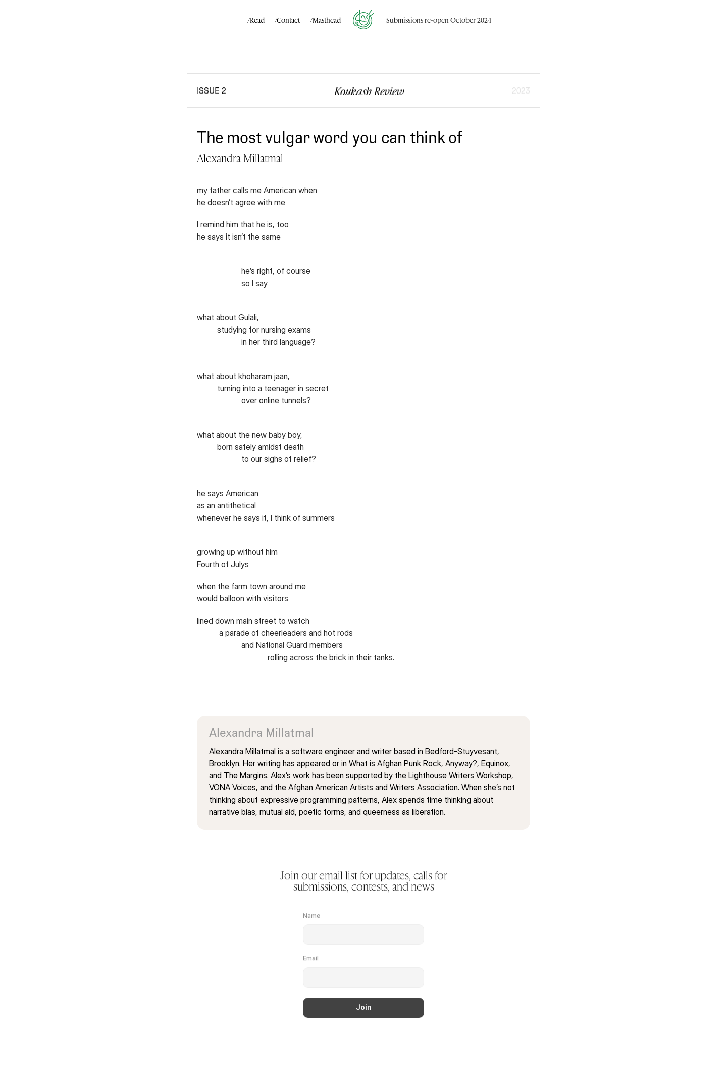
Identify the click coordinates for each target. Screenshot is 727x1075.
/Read (256, 20)
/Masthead (325, 20)
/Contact (287, 20)
